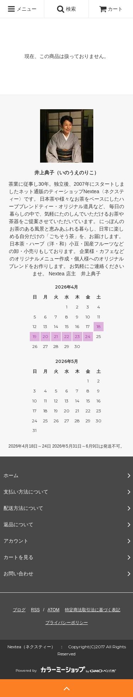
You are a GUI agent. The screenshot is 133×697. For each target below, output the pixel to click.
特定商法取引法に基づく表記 (92, 609)
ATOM (54, 609)
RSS (35, 609)
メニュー (22, 9)
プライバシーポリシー (66, 622)
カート (111, 9)
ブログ (19, 609)
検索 (66, 9)
